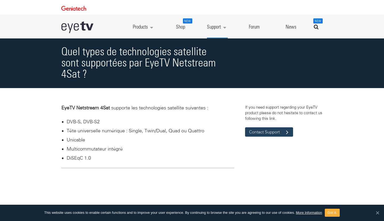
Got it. (332, 213)
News (291, 27)
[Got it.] (377, 212)
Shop (183, 24)
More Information (309, 213)
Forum (254, 27)
